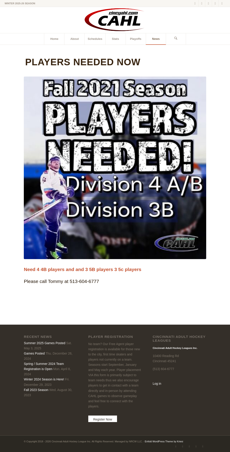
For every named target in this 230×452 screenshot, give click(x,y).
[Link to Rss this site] (222, 3)
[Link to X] (195, 3)
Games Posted (34, 353)
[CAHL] (115, 20)
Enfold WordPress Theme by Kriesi (164, 441)
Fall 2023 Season (36, 390)
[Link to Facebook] (202, 3)
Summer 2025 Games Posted (44, 343)
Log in (157, 383)
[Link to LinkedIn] (208, 3)
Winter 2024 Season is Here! (44, 379)
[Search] (176, 39)
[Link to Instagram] (215, 3)
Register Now (102, 419)
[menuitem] (54, 39)
